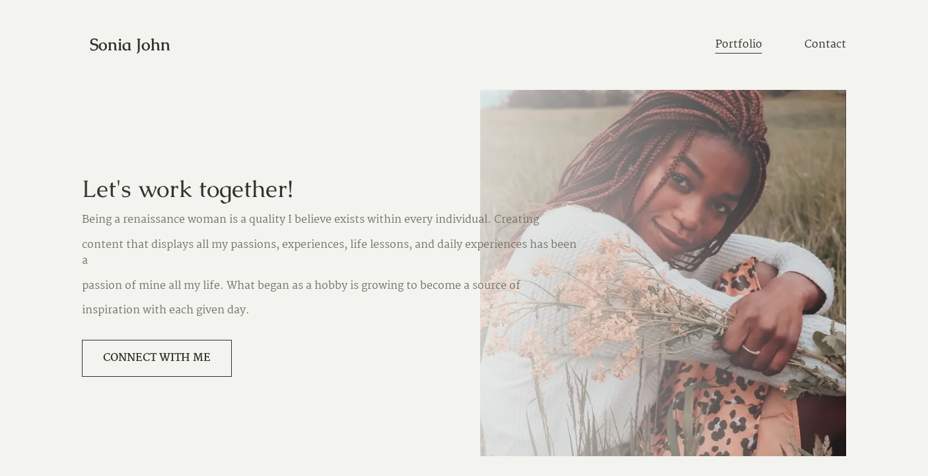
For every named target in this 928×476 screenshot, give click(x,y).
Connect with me (157, 358)
